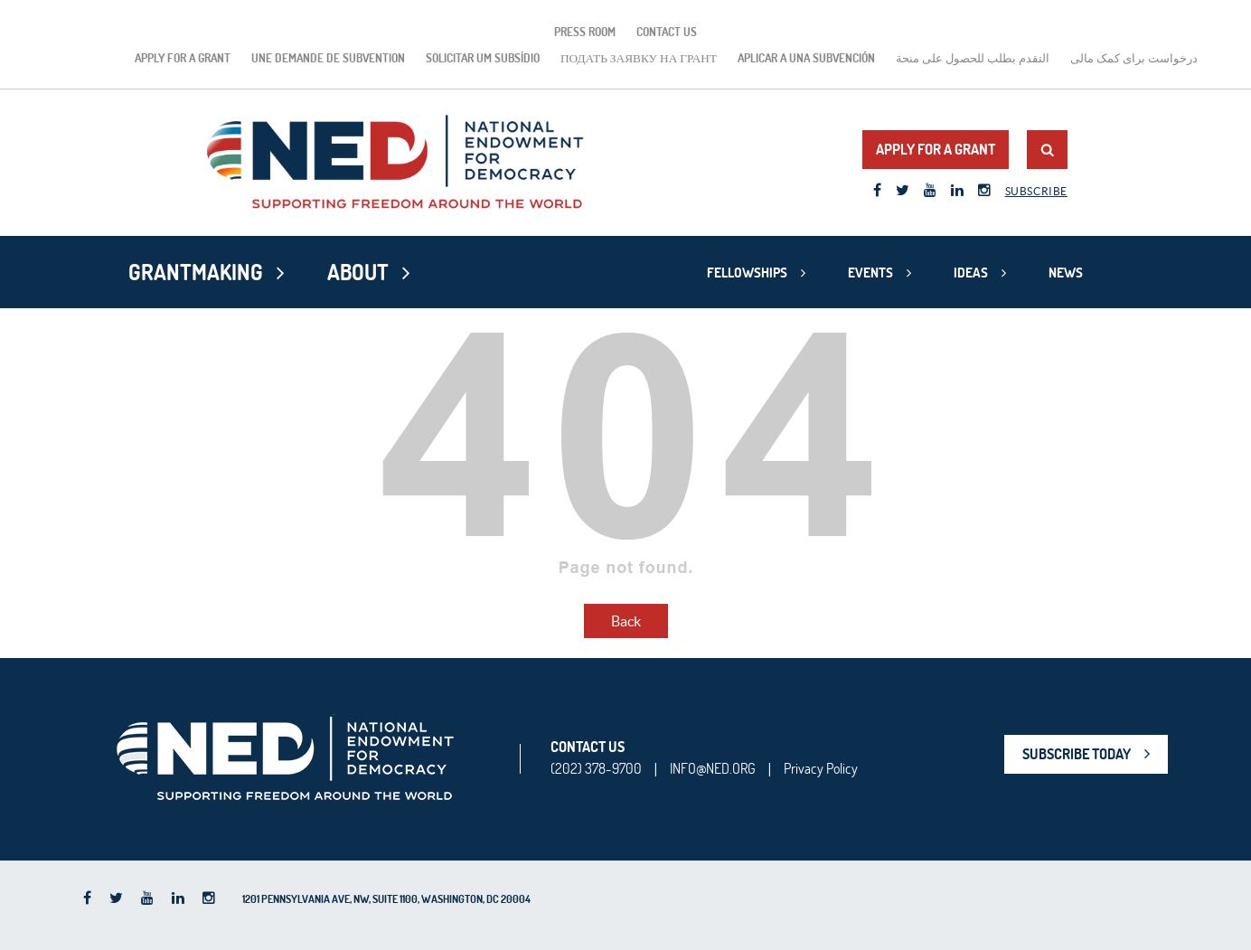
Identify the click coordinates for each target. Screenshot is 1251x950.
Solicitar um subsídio (483, 58)
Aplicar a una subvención (806, 58)
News (1066, 272)
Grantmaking (195, 272)
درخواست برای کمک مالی (1134, 58)
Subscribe (1036, 191)
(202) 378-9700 (596, 768)
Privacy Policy (821, 768)
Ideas (971, 272)
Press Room (585, 31)
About (358, 272)
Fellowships (747, 272)
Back (626, 621)
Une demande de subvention (328, 58)
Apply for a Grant (182, 58)
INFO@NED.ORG (713, 768)
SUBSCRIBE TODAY (1076, 754)
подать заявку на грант (638, 58)
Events (870, 272)
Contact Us (666, 31)
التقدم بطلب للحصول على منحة (972, 58)
